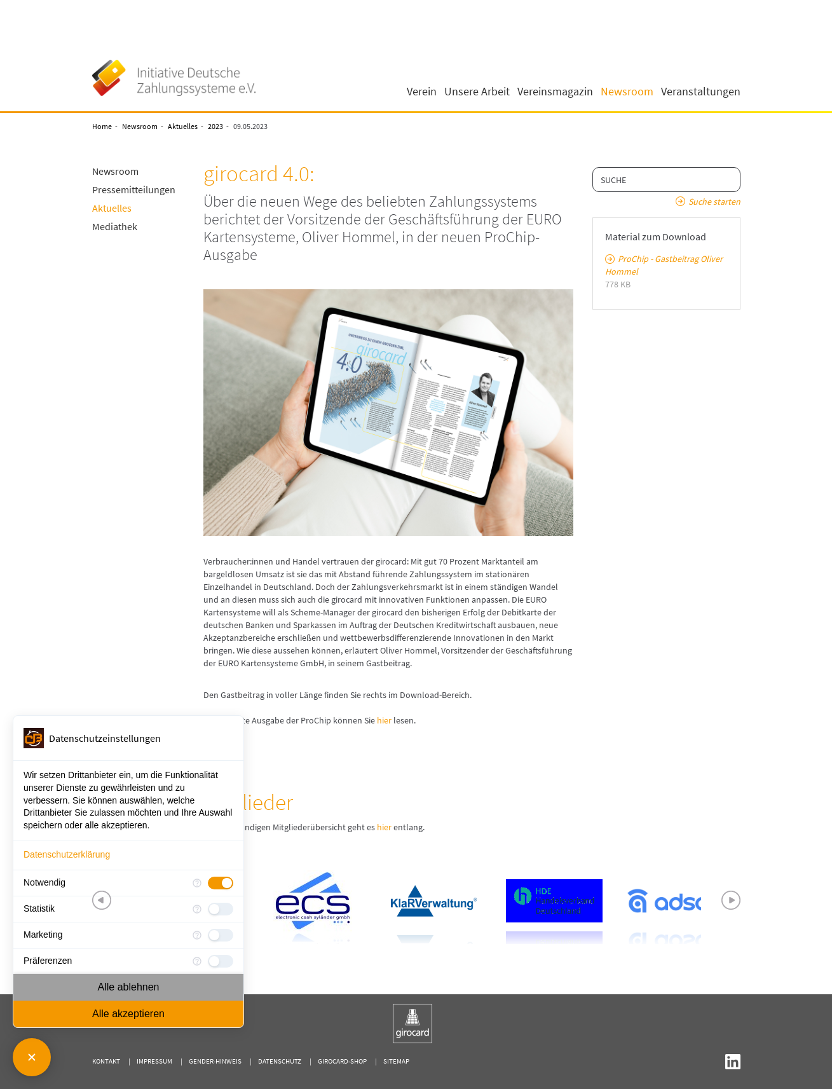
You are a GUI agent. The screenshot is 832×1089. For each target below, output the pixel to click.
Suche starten (714, 201)
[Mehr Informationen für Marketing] (197, 935)
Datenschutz (279, 1061)
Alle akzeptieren (128, 1013)
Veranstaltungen (700, 91)
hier (384, 720)
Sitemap (396, 1061)
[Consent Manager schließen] (32, 1057)
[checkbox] (220, 883)
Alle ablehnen (129, 987)
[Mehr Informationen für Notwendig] (197, 883)
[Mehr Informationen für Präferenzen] (197, 961)
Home (102, 126)
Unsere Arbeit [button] (477, 91)
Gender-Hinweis (215, 1061)
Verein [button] (422, 91)
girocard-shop (342, 1061)
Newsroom (140, 126)
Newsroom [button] (627, 91)
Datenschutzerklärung (67, 854)
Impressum (154, 1061)
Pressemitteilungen (133, 189)
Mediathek (114, 226)
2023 (215, 126)
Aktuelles (183, 126)
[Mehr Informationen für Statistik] (197, 909)
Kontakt (106, 1061)
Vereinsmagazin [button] (555, 91)
